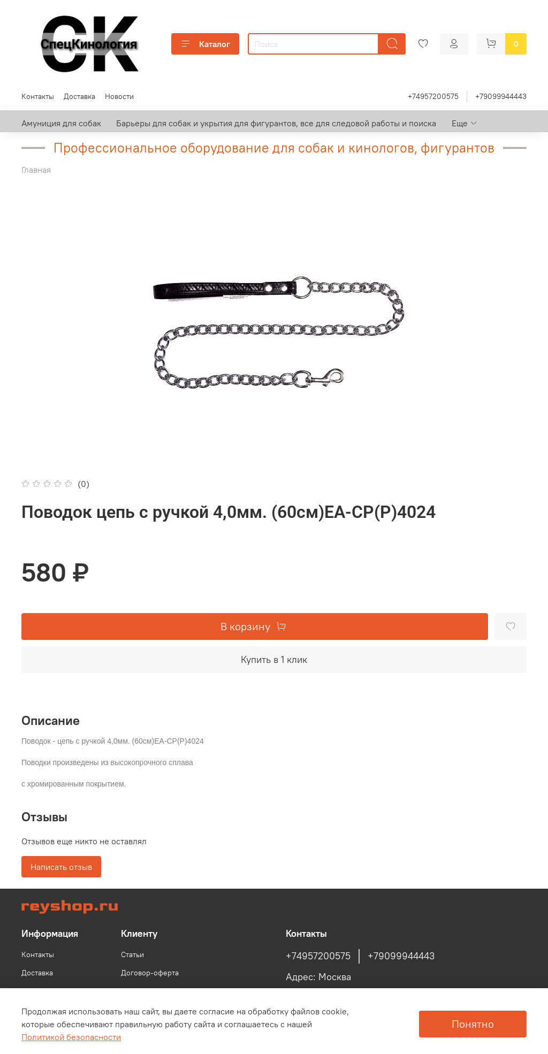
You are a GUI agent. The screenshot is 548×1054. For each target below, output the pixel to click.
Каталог (205, 44)
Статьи (132, 954)
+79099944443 (501, 96)
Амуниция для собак (61, 123)
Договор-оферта (150, 972)
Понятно (473, 1023)
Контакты (37, 96)
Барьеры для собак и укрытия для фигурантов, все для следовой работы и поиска (276, 123)
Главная (36, 169)
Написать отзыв (61, 866)
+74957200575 (433, 96)
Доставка (79, 96)
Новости (119, 96)
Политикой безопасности (71, 1037)
